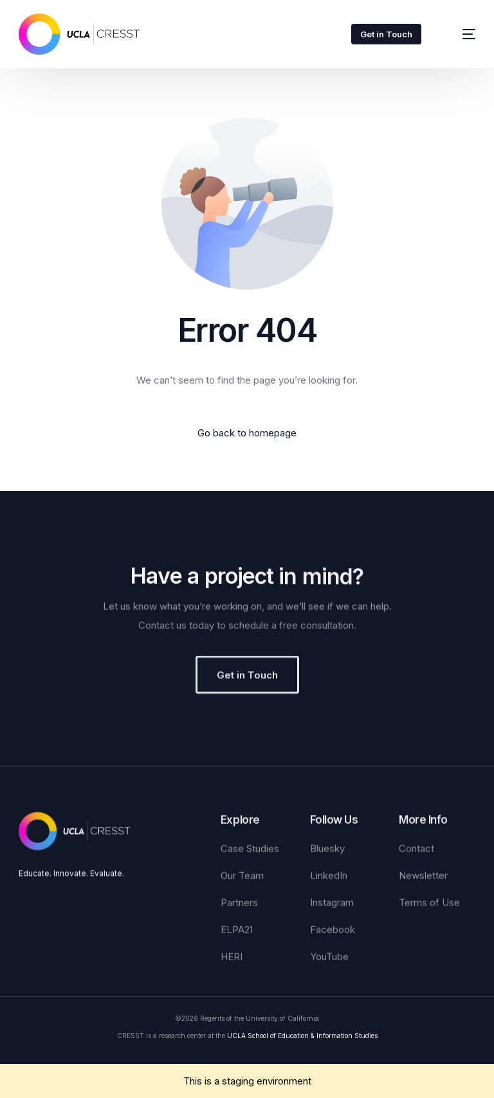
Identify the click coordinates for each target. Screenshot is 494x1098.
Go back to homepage (247, 433)
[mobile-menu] (459, 34)
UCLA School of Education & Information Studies (302, 1035)
